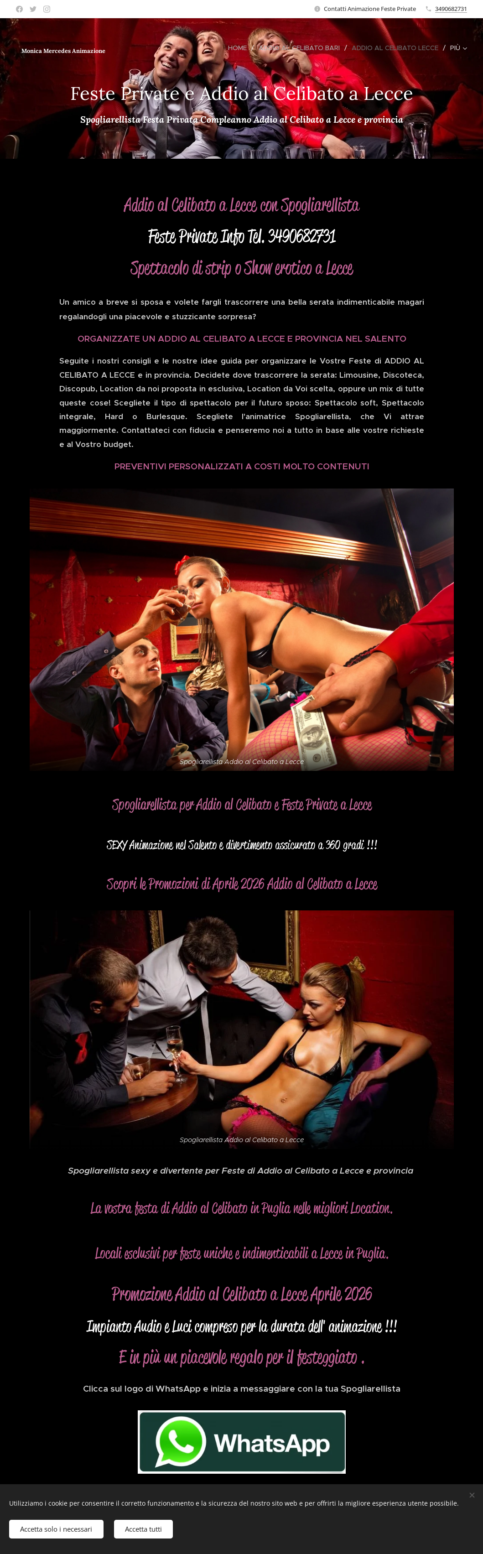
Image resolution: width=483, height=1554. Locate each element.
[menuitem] (240, 47)
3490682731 (451, 9)
